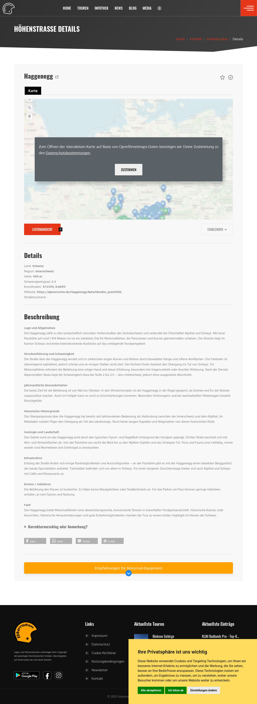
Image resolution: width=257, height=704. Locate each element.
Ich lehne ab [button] (176, 690)
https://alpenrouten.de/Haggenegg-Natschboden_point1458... (80, 292)
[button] (83, 8)
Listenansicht (42, 229)
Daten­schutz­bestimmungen (68, 152)
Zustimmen (128, 169)
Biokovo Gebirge (163, 636)
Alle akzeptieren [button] (151, 690)
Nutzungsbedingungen (108, 661)
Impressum (99, 636)
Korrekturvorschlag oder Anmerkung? (56, 526)
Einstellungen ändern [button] (203, 690)
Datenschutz (101, 644)
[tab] (33, 91)
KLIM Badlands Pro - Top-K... (220, 636)
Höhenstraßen (217, 39)
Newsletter (100, 670)
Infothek (196, 39)
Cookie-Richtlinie (104, 653)
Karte (33, 90)
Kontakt (97, 678)
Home (180, 39)
